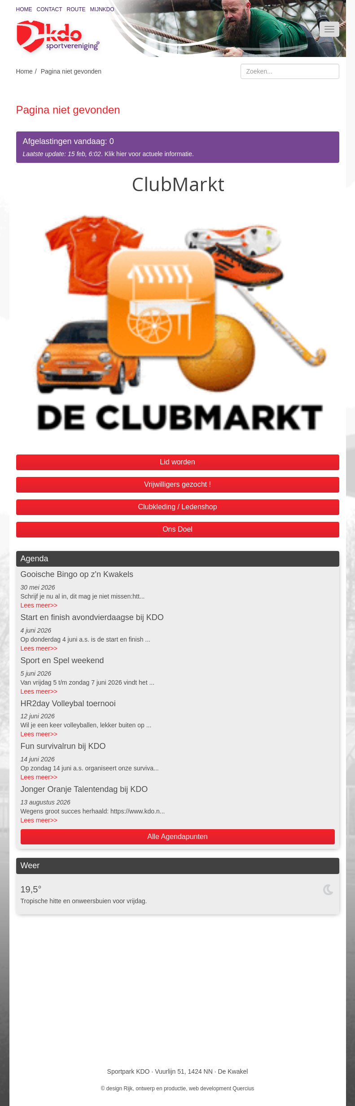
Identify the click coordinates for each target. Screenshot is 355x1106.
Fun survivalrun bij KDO (63, 746)
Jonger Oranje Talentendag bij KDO (84, 789)
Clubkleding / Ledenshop (177, 507)
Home (24, 9)
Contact (49, 9)
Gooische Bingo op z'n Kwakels (77, 574)
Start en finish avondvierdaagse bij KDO (92, 617)
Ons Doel (177, 529)
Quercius (243, 1088)
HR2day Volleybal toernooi (68, 703)
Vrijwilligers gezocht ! (177, 484)
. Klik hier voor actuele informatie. (178, 147)
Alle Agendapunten (177, 836)
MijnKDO (102, 9)
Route (76, 9)
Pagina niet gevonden (71, 71)
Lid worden (177, 462)
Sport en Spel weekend (62, 660)
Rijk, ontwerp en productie (155, 1088)
